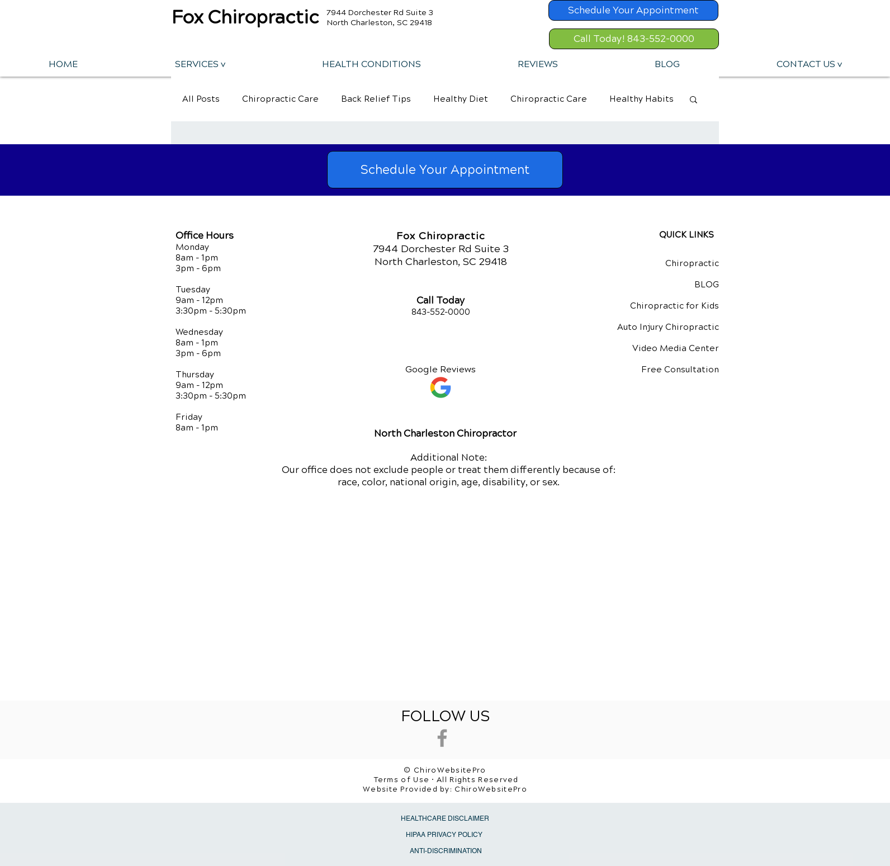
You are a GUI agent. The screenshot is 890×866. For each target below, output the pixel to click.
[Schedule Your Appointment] (633, 10)
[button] (199, 64)
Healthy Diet (460, 99)
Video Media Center (675, 348)
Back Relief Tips (376, 99)
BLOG (706, 285)
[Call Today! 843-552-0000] (634, 39)
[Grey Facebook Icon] (442, 738)
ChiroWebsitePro (491, 789)
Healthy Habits (641, 99)
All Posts (201, 99)
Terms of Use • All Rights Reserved (446, 779)
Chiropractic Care (280, 99)
